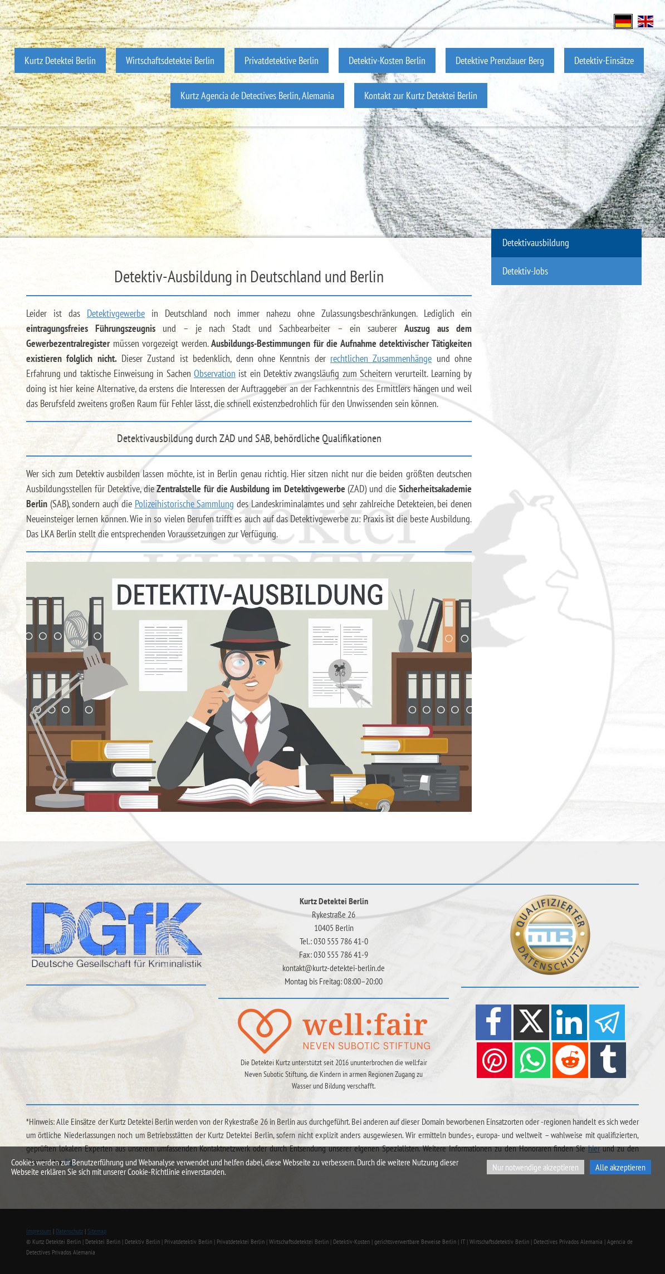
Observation (215, 373)
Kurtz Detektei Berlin (60, 60)
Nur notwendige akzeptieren (535, 1167)
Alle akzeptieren (620, 1167)
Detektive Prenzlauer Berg (500, 60)
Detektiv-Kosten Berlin (387, 60)
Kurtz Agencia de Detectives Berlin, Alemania (257, 95)
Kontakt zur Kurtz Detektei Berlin (420, 95)
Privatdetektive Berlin (282, 60)
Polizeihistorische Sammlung (184, 503)
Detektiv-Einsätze (604, 60)
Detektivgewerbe (116, 313)
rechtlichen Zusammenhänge (381, 358)
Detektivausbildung (535, 242)
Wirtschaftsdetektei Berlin (170, 60)
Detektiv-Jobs (525, 270)
